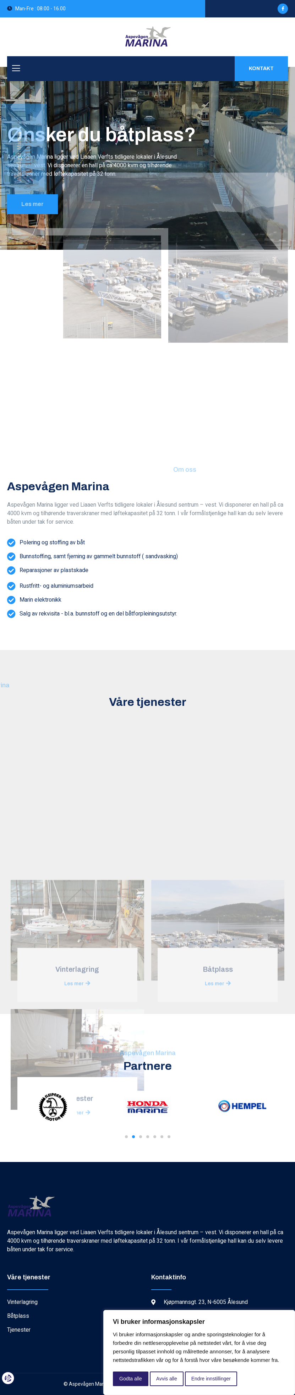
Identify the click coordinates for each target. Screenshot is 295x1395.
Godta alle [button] (130, 1378)
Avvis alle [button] (166, 1378)
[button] (126, 1136)
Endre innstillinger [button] (211, 1378)
